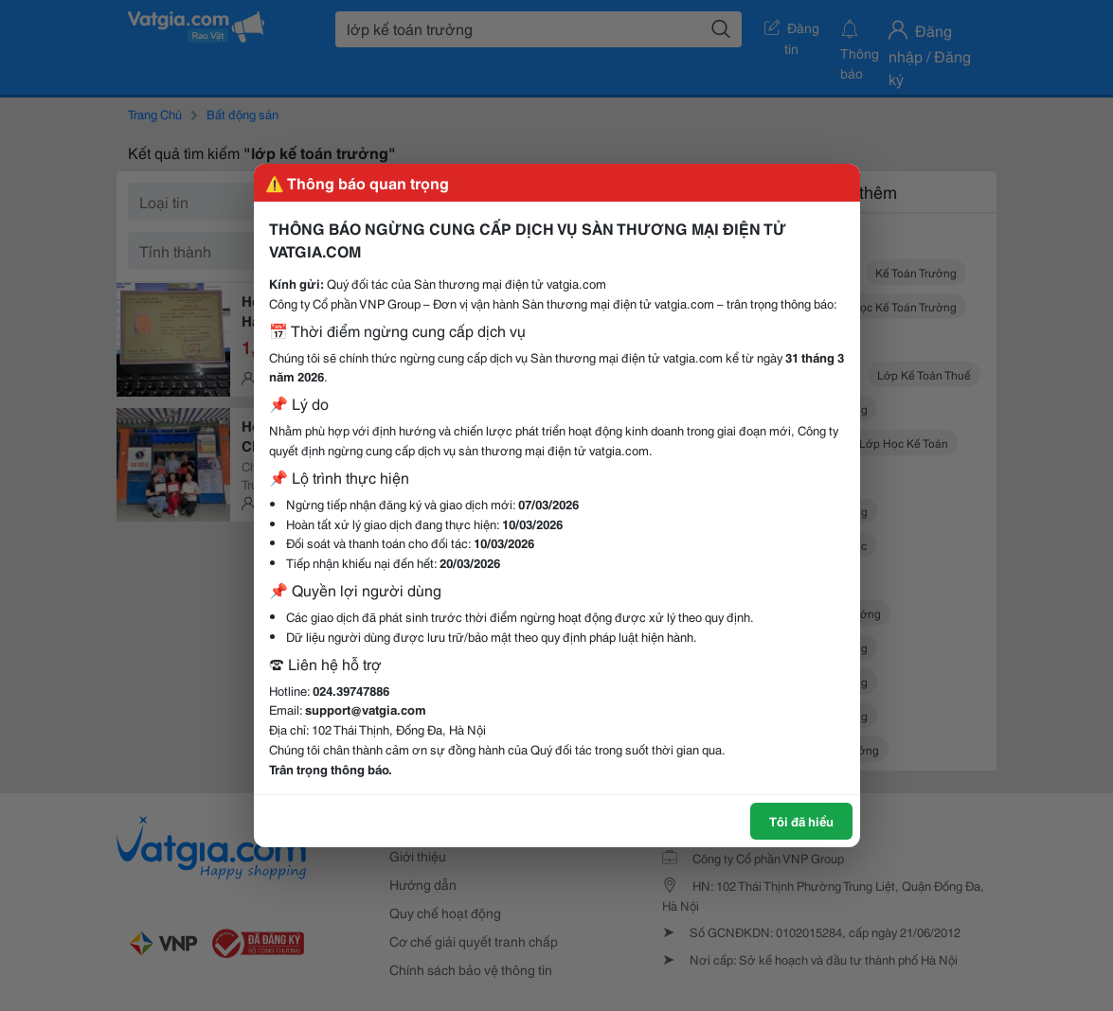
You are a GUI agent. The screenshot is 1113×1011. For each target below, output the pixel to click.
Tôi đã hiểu (801, 820)
